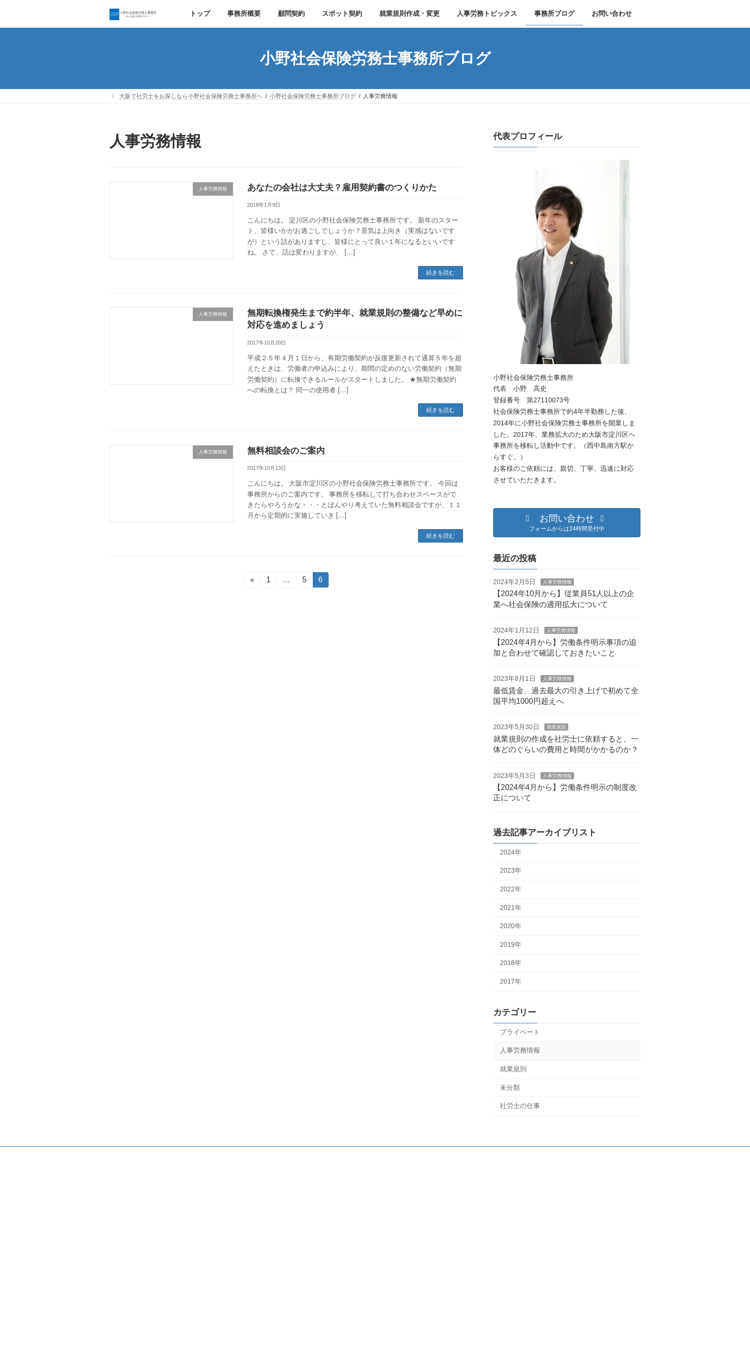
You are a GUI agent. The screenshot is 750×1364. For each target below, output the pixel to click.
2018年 (510, 962)
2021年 (510, 907)
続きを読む (440, 272)
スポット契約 (316, 1155)
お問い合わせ (517, 1155)
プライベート (520, 1032)
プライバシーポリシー (452, 1155)
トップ (127, 1155)
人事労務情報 (557, 582)
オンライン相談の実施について (513, 1289)
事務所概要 (169, 1155)
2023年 (510, 870)
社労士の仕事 (520, 1105)
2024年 (510, 852)
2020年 (510, 926)
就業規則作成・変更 (379, 1155)
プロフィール (220, 1155)
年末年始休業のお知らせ (504, 1223)
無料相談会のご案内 (286, 450)
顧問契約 (268, 1155)
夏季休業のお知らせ (499, 1256)
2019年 (510, 944)
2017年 (510, 981)
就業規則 (556, 727)
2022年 (510, 889)
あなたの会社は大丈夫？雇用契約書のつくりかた (342, 187)
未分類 (510, 1087)
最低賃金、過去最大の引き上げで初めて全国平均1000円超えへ (372, 1305)
